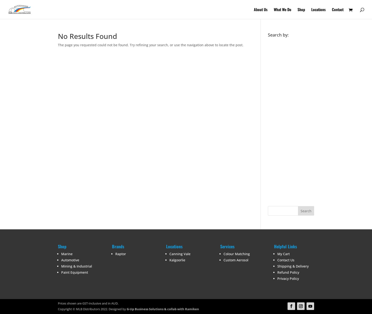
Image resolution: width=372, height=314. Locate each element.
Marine (67, 254)
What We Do (282, 10)
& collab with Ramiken (181, 309)
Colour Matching (236, 254)
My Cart (283, 254)
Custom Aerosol (235, 260)
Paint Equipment (74, 272)
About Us (261, 10)
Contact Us (285, 260)
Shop (301, 10)
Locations (318, 10)
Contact (338, 10)
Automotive (70, 260)
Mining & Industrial (76, 266)
